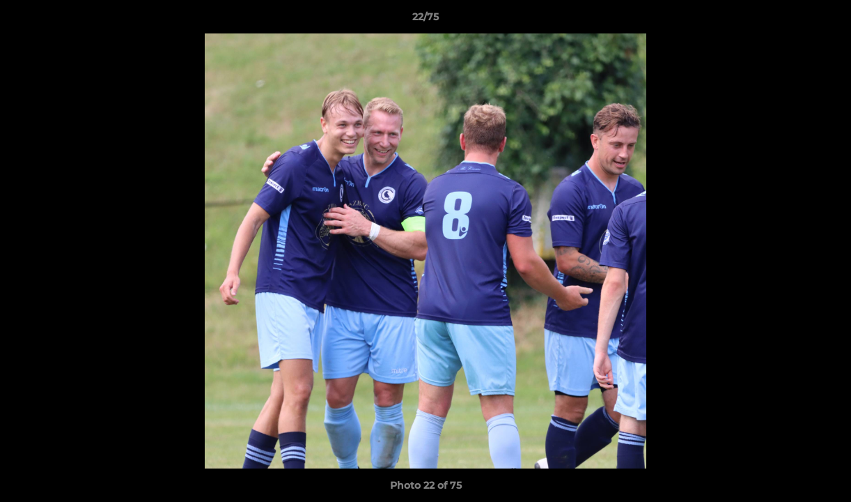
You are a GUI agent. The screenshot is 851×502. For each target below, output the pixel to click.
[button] (826, 20)
